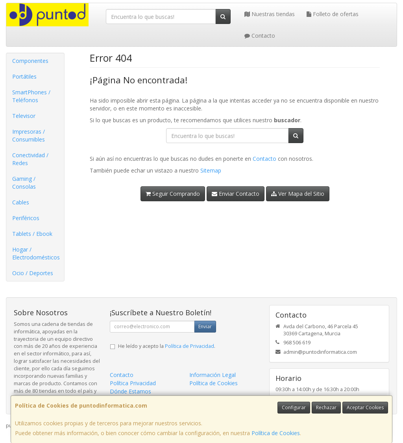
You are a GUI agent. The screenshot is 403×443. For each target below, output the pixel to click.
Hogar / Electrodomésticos (36, 253)
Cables (20, 202)
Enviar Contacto (235, 193)
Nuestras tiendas (269, 14)
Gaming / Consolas (24, 182)
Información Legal (212, 375)
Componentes (30, 60)
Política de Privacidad (189, 346)
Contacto (259, 35)
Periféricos (25, 218)
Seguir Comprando (173, 193)
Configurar (294, 407)
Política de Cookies (275, 433)
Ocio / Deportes (32, 273)
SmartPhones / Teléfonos (31, 96)
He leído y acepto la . (166, 346)
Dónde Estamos (130, 391)
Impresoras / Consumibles (28, 135)
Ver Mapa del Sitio (297, 193)
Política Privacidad (133, 383)
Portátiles (24, 76)
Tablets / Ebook (32, 233)
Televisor (23, 115)
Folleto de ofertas (333, 14)
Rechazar (326, 407)
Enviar (205, 326)
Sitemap (210, 170)
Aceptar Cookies (365, 407)
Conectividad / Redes (30, 159)
